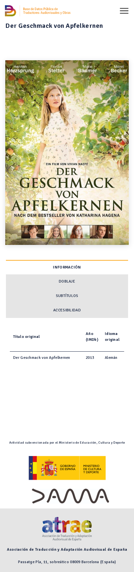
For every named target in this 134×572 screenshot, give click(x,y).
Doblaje (67, 281)
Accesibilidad (67, 310)
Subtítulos (67, 295)
